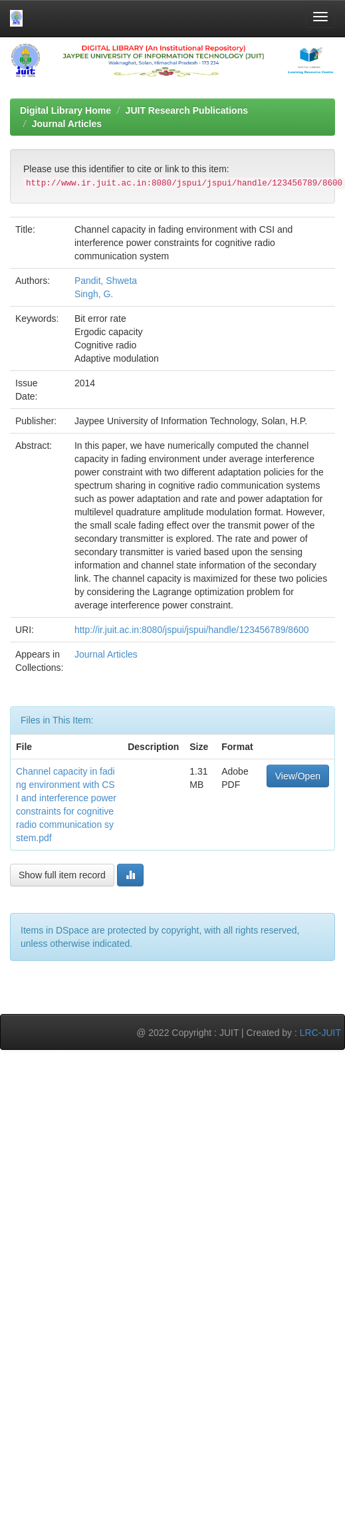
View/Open (297, 776)
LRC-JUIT (320, 1032)
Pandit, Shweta (105, 280)
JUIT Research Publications (187, 110)
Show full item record (62, 875)
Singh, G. (93, 294)
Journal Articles (67, 123)
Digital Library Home (65, 110)
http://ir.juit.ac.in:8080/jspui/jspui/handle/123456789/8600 (191, 629)
